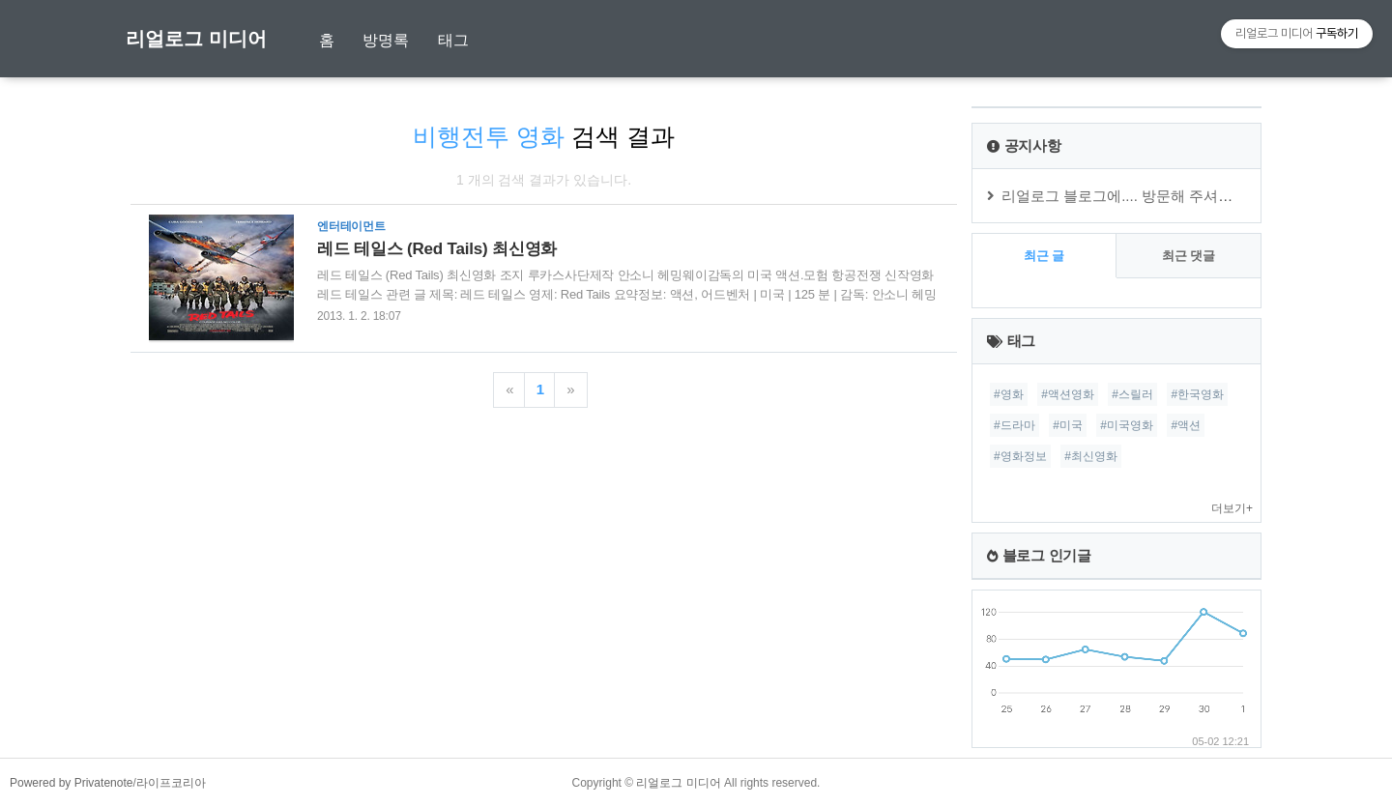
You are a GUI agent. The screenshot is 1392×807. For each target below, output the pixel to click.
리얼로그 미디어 (196, 38)
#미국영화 (1126, 425)
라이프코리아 (171, 783)
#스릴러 (1132, 394)
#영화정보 (1020, 456)
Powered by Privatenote (71, 783)
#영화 (1009, 394)
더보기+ (1232, 508)
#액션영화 (1067, 394)
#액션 (1186, 425)
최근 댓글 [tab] (1189, 255)
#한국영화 (1197, 394)
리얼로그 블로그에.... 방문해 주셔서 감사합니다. (1157, 195)
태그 (453, 40)
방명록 (385, 40)
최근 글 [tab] (1044, 255)
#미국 (1068, 425)
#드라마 (1014, 425)
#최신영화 (1090, 456)
